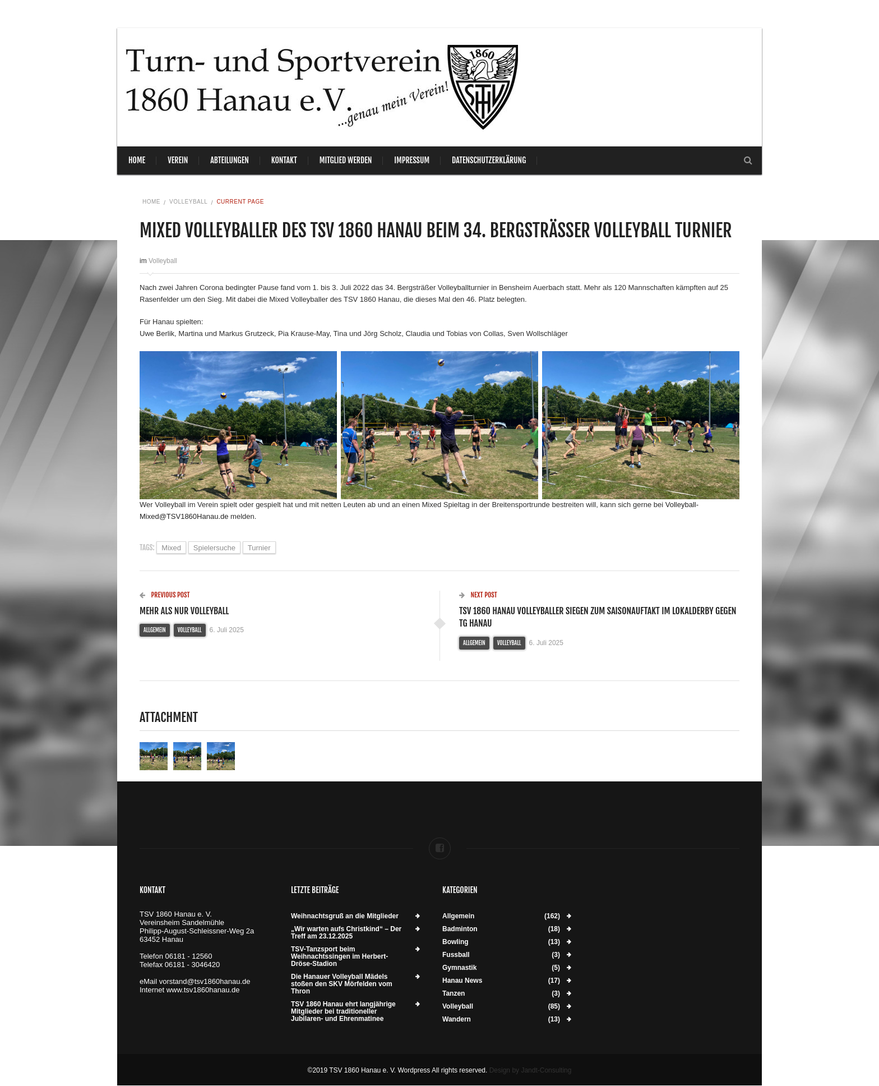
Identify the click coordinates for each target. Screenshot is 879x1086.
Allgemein (155, 630)
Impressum (411, 160)
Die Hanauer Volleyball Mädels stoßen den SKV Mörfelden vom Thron (341, 984)
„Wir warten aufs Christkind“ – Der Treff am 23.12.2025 (346, 933)
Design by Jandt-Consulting (530, 1070)
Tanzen (453, 993)
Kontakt (284, 160)
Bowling (455, 942)
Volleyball (188, 202)
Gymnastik (459, 968)
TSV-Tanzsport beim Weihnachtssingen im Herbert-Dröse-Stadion (339, 957)
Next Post (478, 595)
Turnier (259, 548)
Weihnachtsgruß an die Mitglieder (345, 916)
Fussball (456, 955)
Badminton (460, 929)
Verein (178, 160)
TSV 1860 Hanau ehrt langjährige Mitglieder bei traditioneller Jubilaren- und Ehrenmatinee (343, 1012)
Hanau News (462, 980)
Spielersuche (214, 548)
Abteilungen (229, 160)
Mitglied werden (346, 160)
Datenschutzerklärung (489, 160)
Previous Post (165, 595)
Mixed (171, 548)
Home (136, 160)
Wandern (456, 1019)
